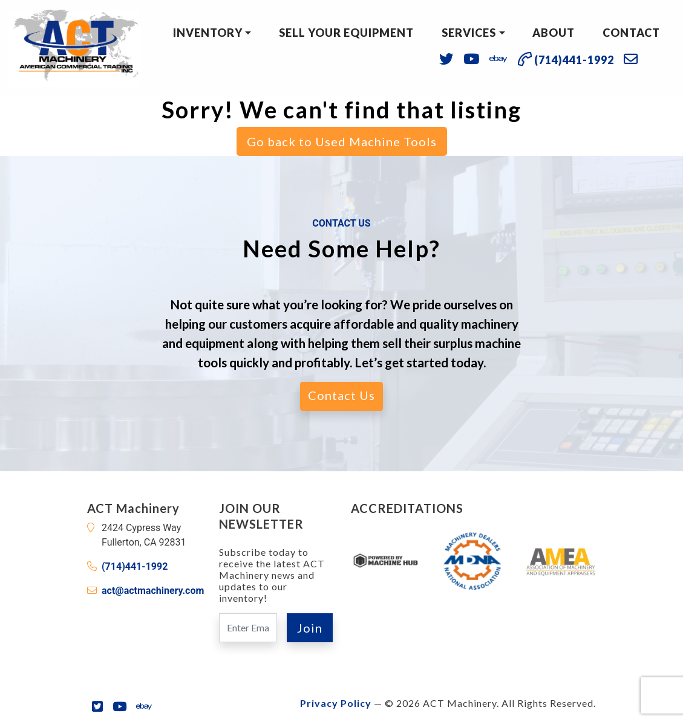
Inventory (208, 32)
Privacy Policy (335, 703)
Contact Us (341, 395)
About (553, 32)
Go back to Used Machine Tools (342, 141)
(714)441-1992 (135, 566)
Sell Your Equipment (346, 32)
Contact (631, 32)
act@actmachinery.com (153, 590)
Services (469, 32)
